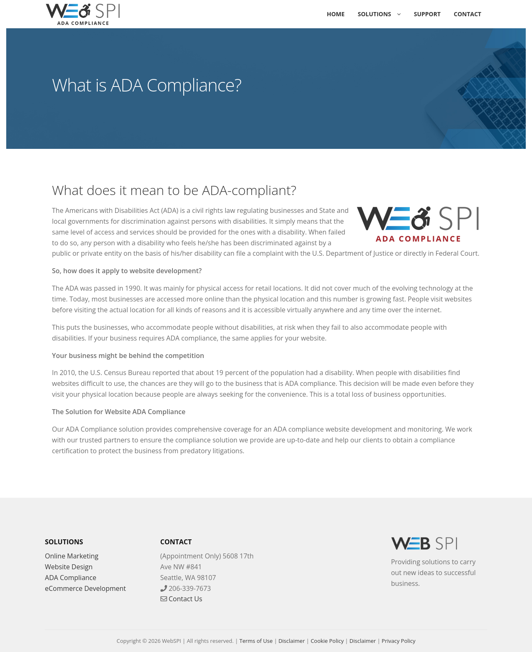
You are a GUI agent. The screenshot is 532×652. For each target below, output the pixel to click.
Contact (467, 14)
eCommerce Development (85, 588)
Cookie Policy (327, 641)
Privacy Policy (398, 641)
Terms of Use (256, 641)
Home (336, 14)
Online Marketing (72, 556)
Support (427, 14)
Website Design (69, 566)
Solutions (374, 14)
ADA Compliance (70, 577)
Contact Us (185, 598)
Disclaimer (291, 641)
